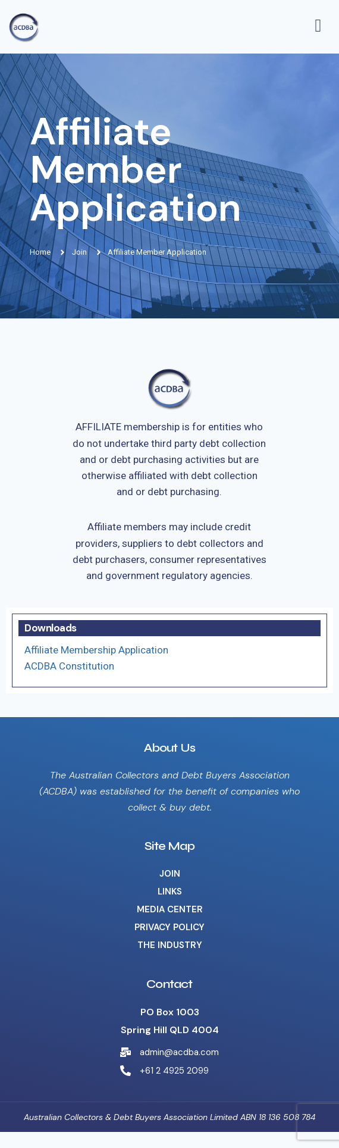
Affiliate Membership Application (96, 650)
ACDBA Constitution (69, 666)
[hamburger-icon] (318, 27)
